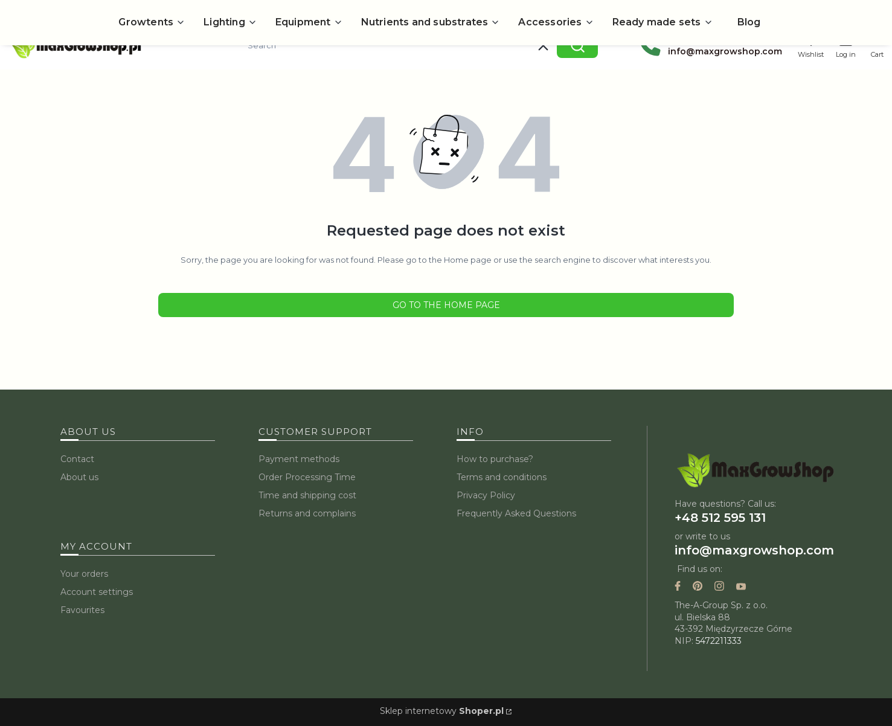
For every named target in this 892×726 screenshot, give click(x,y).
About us (79, 477)
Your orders (84, 573)
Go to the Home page (446, 305)
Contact (77, 459)
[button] (577, 45)
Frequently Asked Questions (516, 513)
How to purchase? (495, 459)
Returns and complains (307, 513)
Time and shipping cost (307, 495)
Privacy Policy (486, 495)
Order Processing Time (307, 477)
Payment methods (298, 459)
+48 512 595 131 (720, 517)
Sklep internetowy (442, 710)
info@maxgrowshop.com (754, 550)
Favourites (82, 610)
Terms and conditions (502, 477)
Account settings (96, 591)
